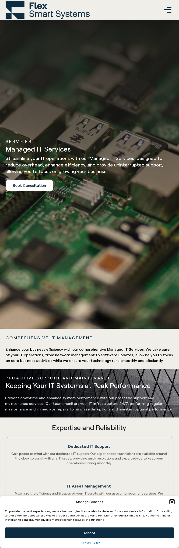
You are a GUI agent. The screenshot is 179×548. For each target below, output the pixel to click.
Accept (89, 533)
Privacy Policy (90, 542)
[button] (172, 501)
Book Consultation (29, 185)
